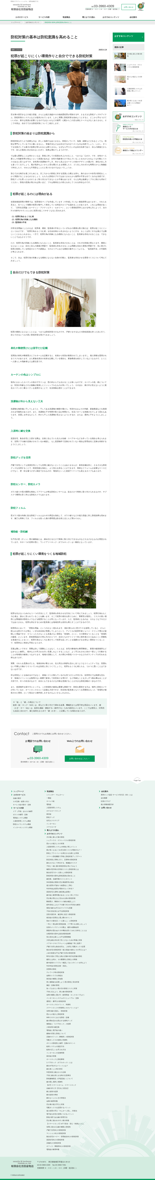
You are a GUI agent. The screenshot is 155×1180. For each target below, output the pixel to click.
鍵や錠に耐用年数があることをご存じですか (62, 895)
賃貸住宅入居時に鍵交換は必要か (58, 892)
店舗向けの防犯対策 (53, 1143)
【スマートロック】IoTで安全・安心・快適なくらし (65, 1124)
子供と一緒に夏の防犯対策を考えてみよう (61, 866)
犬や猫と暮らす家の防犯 (55, 837)
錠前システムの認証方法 (55, 1046)
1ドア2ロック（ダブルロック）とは (59, 1062)
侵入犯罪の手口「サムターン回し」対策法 (61, 1111)
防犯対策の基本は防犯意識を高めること (60, 876)
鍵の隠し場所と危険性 (54, 1082)
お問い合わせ (128, 7)
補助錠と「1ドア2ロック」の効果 (58, 1024)
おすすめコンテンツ (111, 17)
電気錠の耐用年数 (52, 1149)
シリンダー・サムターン (55, 795)
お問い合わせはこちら (79, 759)
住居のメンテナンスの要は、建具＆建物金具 (62, 927)
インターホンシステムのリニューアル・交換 (62, 998)
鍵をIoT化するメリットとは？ (57, 1066)
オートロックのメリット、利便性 (58, 1004)
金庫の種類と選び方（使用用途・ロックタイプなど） (65, 995)
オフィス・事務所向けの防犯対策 (58, 1146)
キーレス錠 (50, 801)
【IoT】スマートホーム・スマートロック (61, 1085)
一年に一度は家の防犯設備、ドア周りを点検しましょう (66, 924)
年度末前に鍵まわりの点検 (56, 1072)
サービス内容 (44, 17)
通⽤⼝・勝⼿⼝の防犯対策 (56, 1001)
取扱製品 (66, 17)
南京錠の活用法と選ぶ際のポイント (59, 917)
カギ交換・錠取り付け (21, 801)
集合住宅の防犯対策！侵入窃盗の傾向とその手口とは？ (66, 950)
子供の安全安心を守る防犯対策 (57, 911)
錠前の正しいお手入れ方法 (56, 1050)
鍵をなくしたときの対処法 (56, 1098)
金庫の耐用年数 (52, 1101)
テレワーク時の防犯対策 (55, 972)
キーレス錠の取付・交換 (22, 805)
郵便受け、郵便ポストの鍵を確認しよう (60, 901)
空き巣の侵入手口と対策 (55, 1104)
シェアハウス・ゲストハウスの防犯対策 (60, 840)
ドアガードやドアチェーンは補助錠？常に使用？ (64, 943)
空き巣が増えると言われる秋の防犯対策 (60, 898)
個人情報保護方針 (107, 804)
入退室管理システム (53, 808)
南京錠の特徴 (51, 1056)
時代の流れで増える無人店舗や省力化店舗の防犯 (64, 956)
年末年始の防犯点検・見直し (56, 966)
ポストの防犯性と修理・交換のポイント (60, 1043)
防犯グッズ (50, 817)
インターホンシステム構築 (22, 827)
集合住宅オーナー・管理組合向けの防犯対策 (62, 1136)
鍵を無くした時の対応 (54, 1069)
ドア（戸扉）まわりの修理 (22, 811)
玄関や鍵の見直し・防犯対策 (56, 1011)
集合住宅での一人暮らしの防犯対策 (59, 872)
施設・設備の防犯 (52, 985)
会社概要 (104, 798)
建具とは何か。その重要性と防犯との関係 (61, 959)
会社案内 (133, 17)
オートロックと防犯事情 (55, 1059)
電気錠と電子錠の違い (54, 1030)
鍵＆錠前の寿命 (52, 1095)
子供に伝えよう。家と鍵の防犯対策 (59, 992)
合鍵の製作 (17, 798)
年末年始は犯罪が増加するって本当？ (60, 889)
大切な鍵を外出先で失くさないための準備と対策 (64, 940)
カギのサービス (21, 17)
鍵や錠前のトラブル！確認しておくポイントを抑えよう (66, 963)
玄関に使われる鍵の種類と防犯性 (58, 1127)
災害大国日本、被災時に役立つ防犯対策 (60, 914)
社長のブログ (106, 801)
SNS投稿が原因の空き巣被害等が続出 (60, 882)
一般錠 (48, 798)
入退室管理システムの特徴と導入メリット (61, 847)
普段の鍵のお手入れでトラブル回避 (59, 908)
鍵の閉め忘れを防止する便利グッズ (59, 1021)
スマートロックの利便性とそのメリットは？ (62, 1008)
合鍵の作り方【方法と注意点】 (57, 1088)
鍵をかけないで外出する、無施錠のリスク (61, 863)
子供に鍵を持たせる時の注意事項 (58, 1075)
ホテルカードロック (53, 811)
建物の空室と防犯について (56, 1033)
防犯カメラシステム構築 (22, 824)
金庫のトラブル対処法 (54, 975)
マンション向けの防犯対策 (56, 1133)
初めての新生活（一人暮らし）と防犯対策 (61, 921)
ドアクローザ (51, 827)
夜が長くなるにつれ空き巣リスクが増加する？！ (64, 850)
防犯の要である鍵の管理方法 (56, 1117)
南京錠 (48, 814)
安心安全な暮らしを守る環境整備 (58, 937)
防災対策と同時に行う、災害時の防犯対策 (61, 860)
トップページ (15, 22)
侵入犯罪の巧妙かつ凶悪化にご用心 (59, 885)
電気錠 (48, 804)
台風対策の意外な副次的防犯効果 (58, 934)
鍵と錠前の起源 (52, 1091)
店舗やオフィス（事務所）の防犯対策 (60, 1037)
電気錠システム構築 (20, 818)
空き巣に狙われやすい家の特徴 (57, 1120)
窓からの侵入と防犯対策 (55, 1014)
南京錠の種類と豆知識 (54, 979)
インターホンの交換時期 (55, 1053)
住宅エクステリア (52, 820)
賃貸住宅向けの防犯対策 (55, 1140)
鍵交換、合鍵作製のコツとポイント (59, 879)
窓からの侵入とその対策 (55, 843)
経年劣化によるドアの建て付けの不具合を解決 (63, 905)
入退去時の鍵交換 (52, 1027)
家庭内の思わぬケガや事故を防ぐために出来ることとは (66, 930)
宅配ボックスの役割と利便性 (56, 1040)
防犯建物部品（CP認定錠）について (59, 1078)
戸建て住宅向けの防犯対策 (56, 1130)
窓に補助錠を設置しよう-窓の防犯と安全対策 (62, 982)
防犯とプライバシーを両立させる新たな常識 (62, 853)
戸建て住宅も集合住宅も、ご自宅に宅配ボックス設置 (65, 946)
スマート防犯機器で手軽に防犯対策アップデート (64, 856)
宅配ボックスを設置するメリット (58, 1107)
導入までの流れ (88, 17)
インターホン (51, 824)
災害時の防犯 (51, 969)
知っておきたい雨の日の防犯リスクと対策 (61, 988)
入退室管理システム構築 (22, 821)
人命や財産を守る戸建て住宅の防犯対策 (60, 953)
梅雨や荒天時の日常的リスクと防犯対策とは (62, 869)
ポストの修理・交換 (20, 814)
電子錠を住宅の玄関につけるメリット (60, 1114)
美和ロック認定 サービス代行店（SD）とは (117, 795)
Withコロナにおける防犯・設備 (57, 1017)
